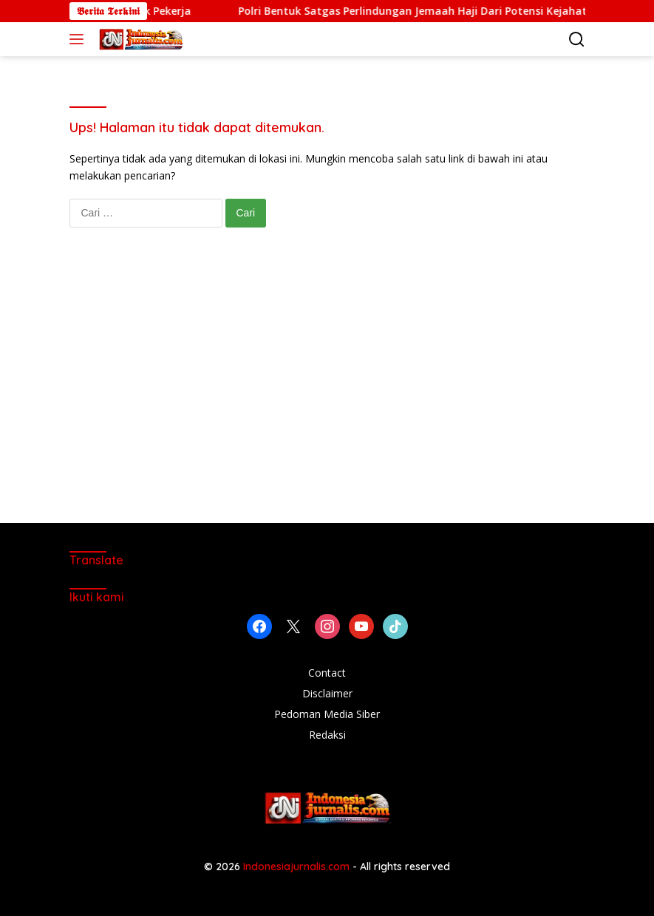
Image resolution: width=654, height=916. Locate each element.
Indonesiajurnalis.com (297, 866)
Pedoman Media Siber (327, 714)
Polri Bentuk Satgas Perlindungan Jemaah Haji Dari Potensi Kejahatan (437, 11)
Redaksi (327, 735)
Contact (327, 673)
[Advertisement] (327, 390)
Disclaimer (327, 693)
